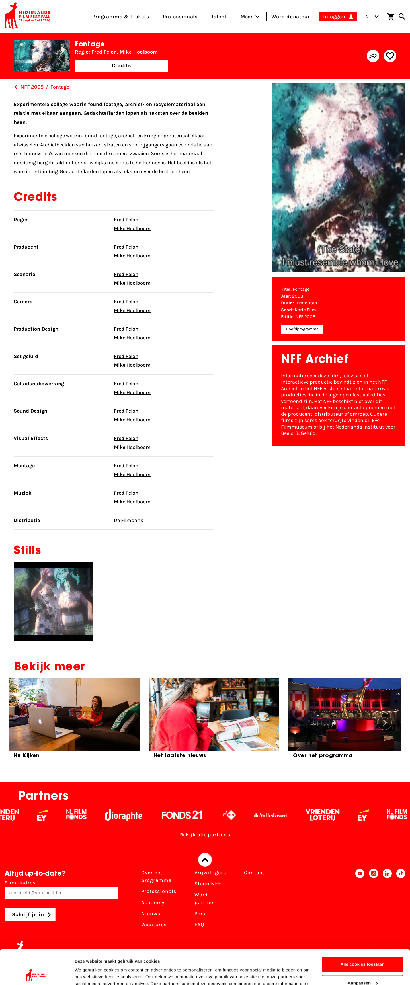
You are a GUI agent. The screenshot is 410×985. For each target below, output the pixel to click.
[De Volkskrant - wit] (279, 815)
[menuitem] (247, 16)
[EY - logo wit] (50, 815)
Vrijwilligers (210, 872)
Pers (200, 913)
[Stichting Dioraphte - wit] (131, 815)
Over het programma (156, 876)
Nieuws (150, 913)
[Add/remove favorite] (390, 56)
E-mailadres (61, 889)
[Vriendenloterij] (331, 815)
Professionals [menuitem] (180, 16)
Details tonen (88, 973)
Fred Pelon (126, 219)
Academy (153, 902)
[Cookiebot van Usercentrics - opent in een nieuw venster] (37, 974)
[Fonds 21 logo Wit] (190, 815)
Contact (254, 872)
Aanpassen (363, 950)
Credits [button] (121, 65)
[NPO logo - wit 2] (237, 815)
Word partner (204, 899)
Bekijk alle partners (205, 835)
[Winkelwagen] (390, 16)
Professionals (158, 891)
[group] (74, 720)
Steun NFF (207, 883)
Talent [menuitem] (219, 16)
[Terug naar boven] (205, 860)
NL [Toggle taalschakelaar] (372, 16)
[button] (385, 723)
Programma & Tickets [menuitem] (120, 16)
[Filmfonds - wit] (85, 815)
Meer (247, 16)
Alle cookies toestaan (362, 931)
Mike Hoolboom (132, 228)
